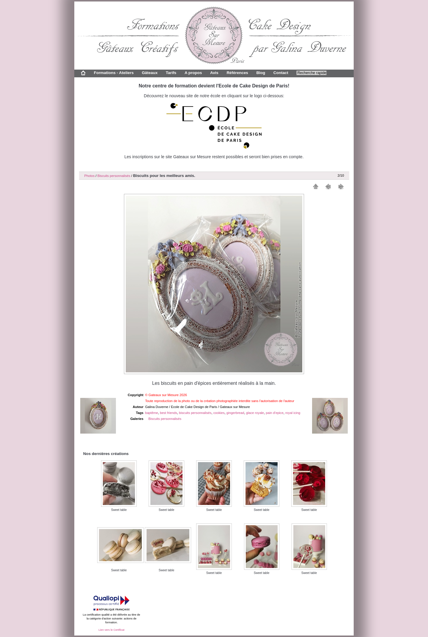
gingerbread (235, 413)
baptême (151, 413)
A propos (193, 72)
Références (237, 72)
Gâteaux (150, 72)
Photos (89, 176)
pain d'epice (274, 413)
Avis (214, 72)
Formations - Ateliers (114, 72)
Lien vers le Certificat (111, 629)
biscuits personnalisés (195, 413)
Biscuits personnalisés (113, 176)
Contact (280, 72)
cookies (219, 413)
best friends (168, 413)
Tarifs (171, 72)
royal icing (292, 413)
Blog (260, 72)
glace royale (255, 413)
